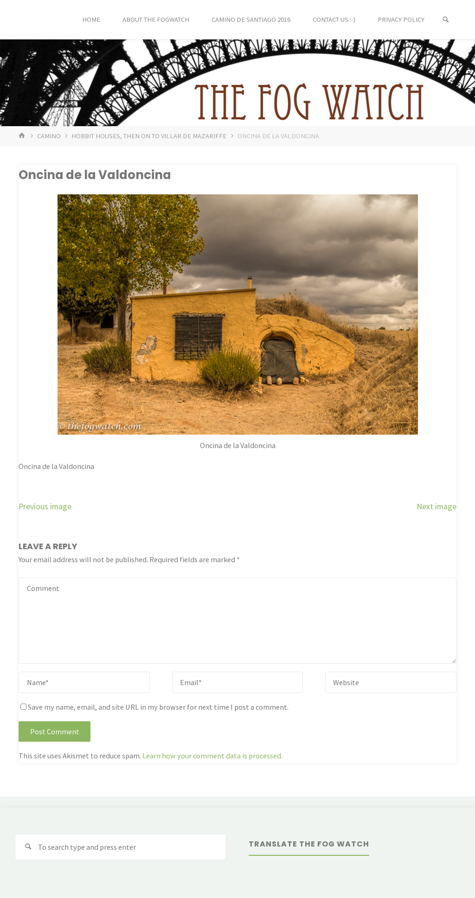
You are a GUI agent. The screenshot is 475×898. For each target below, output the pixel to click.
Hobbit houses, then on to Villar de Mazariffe (148, 136)
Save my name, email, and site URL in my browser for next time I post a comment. (154, 707)
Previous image (45, 506)
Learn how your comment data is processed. (212, 755)
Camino (49, 136)
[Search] (445, 19)
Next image (436, 506)
